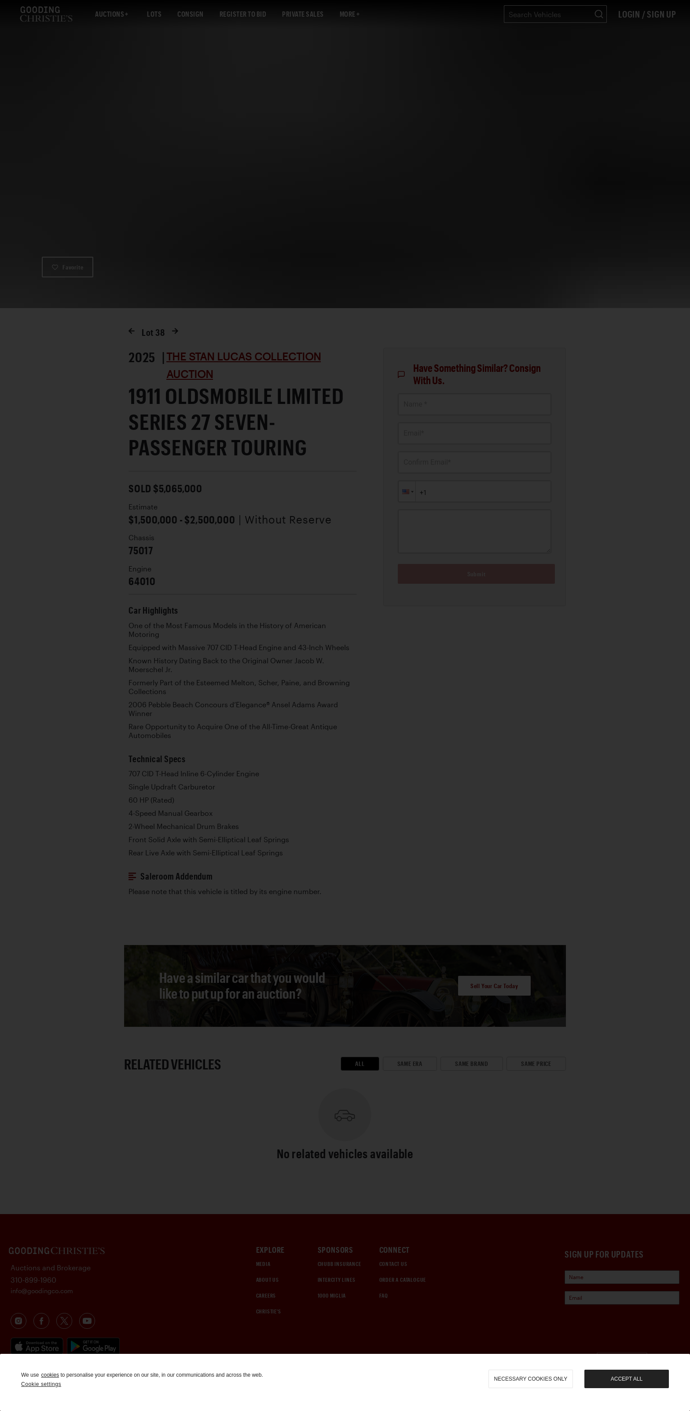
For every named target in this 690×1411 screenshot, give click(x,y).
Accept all (626, 1379)
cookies (50, 1375)
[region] (345, 1382)
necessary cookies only (531, 1379)
